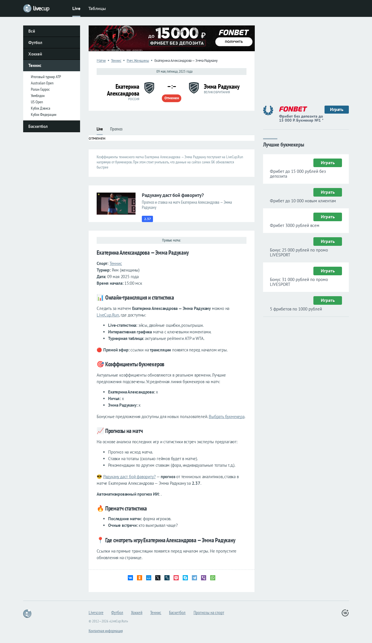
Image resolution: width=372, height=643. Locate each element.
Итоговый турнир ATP (46, 76)
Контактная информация (106, 630)
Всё (31, 31)
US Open (37, 101)
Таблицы (97, 8)
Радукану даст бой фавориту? (129, 476)
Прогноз (116, 129)
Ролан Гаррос (40, 89)
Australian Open (42, 83)
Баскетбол (38, 126)
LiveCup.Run (108, 315)
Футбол (35, 42)
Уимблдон (38, 95)
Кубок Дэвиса (40, 108)
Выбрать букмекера (226, 416)
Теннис (34, 65)
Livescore (96, 612)
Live (76, 8)
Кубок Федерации (43, 114)
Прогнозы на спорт (209, 612)
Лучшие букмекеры (283, 144)
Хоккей (35, 54)
